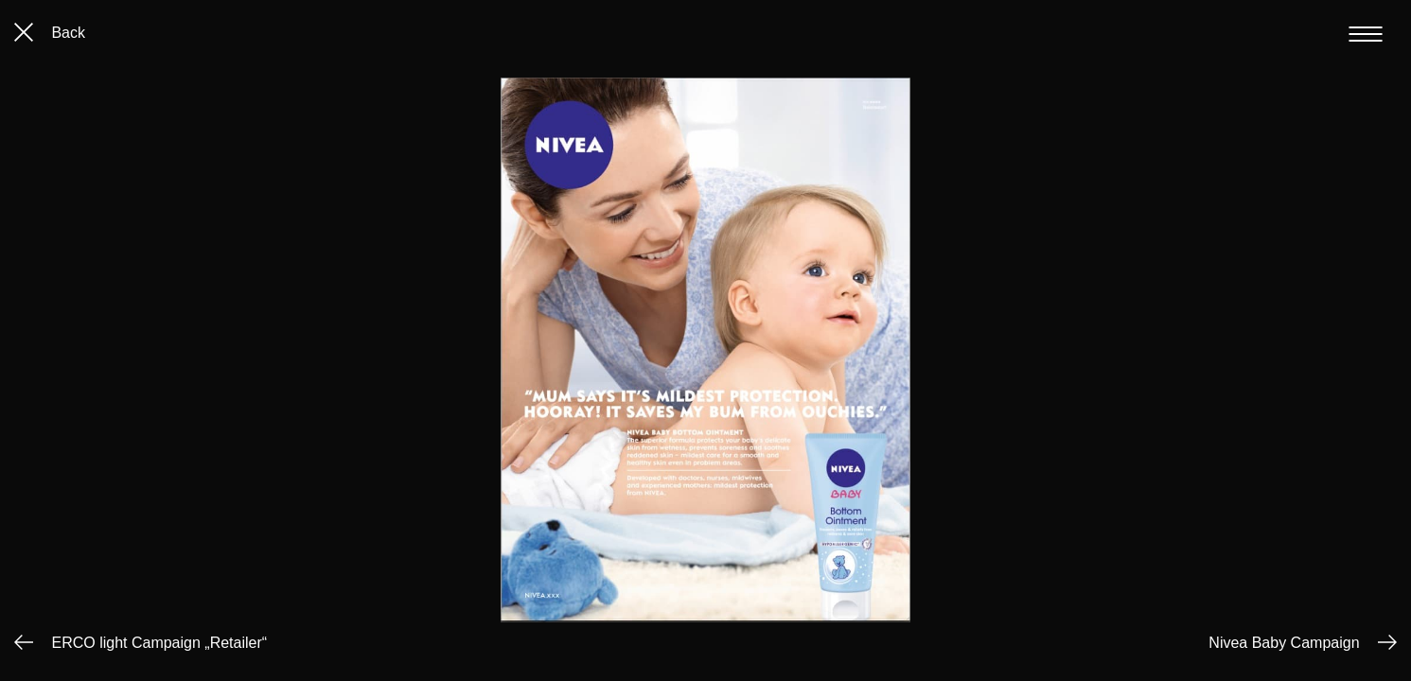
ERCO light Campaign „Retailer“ (159, 643)
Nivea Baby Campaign (1283, 643)
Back (49, 33)
